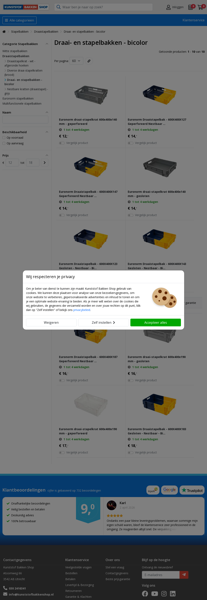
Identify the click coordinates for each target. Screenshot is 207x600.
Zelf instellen (103, 322)
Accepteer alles (155, 322)
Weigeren (51, 322)
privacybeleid (81, 310)
